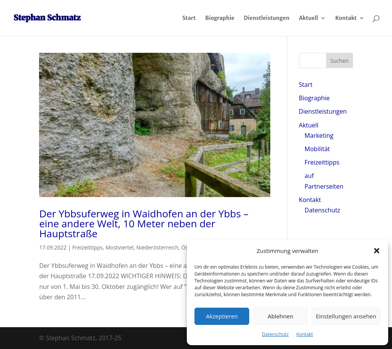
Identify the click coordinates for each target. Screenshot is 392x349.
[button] (377, 250)
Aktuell (308, 18)
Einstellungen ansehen (346, 316)
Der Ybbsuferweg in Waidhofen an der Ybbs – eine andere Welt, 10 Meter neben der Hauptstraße (143, 223)
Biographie (219, 18)
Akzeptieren (222, 316)
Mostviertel (120, 247)
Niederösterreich (157, 247)
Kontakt (304, 334)
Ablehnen (280, 316)
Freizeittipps (87, 247)
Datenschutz (275, 334)
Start (189, 18)
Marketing (319, 135)
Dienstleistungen (266, 18)
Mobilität (317, 149)
